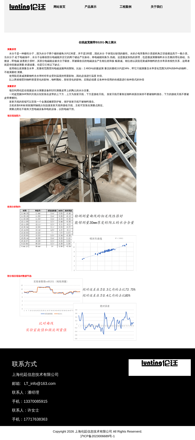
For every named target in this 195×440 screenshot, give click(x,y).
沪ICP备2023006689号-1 (97, 436)
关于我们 (156, 6)
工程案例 (125, 6)
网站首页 (59, 6)
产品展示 (90, 6)
